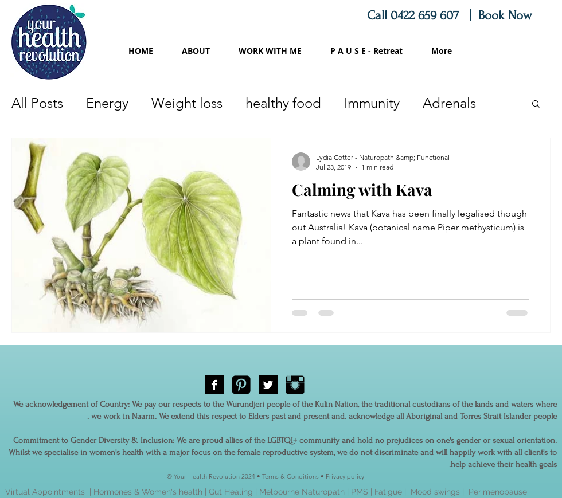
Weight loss (187, 103)
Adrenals (449, 103)
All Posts (37, 103)
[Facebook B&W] (214, 384)
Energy (107, 103)
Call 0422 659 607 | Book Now (451, 15)
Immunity (372, 103)
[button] (535, 105)
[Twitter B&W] (268, 384)
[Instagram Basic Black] (295, 384)
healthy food (283, 103)
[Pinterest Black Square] (241, 384)
